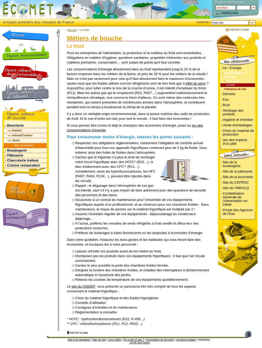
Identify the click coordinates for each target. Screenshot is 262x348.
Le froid (230, 85)
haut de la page (79, 332)
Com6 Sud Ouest (139, 342)
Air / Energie (232, 68)
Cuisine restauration (23, 165)
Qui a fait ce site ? (133, 339)
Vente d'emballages (237, 125)
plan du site (99, 339)
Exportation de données (160, 339)
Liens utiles (114, 339)
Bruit (226, 105)
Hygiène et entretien (238, 120)
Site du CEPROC (236, 182)
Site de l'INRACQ (236, 188)
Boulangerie (17, 150)
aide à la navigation (79, 339)
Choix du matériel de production (238, 132)
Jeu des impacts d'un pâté (235, 142)
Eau (226, 99)
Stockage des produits (233, 112)
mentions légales (186, 339)
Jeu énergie (233, 81)
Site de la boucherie (238, 177)
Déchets (229, 94)
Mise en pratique (24, 145)
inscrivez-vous (229, 12)
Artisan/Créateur (22, 135)
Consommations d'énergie (234, 75)
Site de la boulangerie (232, 164)
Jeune (16, 140)
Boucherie (15, 125)
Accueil (72, 30)
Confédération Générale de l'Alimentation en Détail (235, 198)
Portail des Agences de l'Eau (238, 212)
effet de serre (196, 83)
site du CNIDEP (83, 286)
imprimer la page (239, 29)
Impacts (17, 130)
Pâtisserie (15, 155)
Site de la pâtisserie (237, 171)
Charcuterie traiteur (23, 160)
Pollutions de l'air (235, 89)
